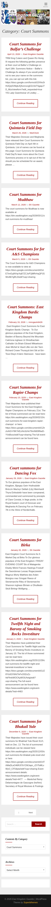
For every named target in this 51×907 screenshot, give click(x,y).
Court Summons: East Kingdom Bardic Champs (25, 312)
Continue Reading (25, 103)
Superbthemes (31, 902)
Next (31, 812)
